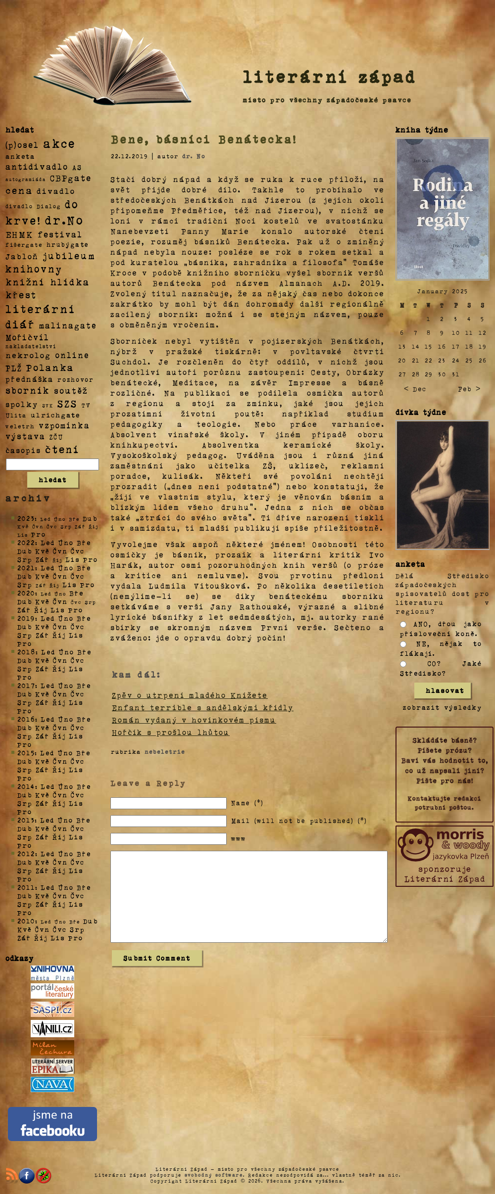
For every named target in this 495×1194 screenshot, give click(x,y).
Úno (66, 542)
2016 (26, 719)
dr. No (193, 156)
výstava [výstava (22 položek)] (25, 436)
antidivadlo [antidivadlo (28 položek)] (36, 166)
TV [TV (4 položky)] (86, 405)
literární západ (330, 76)
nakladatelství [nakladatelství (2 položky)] (31, 346)
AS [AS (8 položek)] (77, 167)
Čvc (78, 551)
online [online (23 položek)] (72, 355)
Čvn (60, 551)
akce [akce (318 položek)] (59, 143)
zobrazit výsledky (442, 707)
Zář (43, 559)
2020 (26, 593)
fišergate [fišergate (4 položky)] (24, 244)
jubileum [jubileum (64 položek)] (69, 255)
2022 (26, 542)
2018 (26, 651)
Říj (41, 609)
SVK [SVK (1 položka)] (47, 405)
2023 (26, 518)
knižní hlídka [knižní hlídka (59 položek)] (47, 282)
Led (48, 542)
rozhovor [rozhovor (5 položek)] (75, 379)
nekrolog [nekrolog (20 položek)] (28, 355)
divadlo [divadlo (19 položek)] (56, 190)
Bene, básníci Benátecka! (204, 139)
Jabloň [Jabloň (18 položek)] (22, 256)
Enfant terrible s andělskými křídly (203, 707)
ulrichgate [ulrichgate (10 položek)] (55, 414)
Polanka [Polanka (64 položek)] (50, 367)
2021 (26, 567)
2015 (26, 752)
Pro (38, 534)
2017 (26, 685)
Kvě (42, 551)
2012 (26, 853)
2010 (26, 921)
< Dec (415, 388)
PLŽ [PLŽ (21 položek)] (13, 368)
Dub (90, 518)
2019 (26, 618)
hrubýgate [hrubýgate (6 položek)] (68, 244)
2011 (26, 887)
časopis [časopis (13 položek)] (23, 450)
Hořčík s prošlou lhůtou (171, 732)
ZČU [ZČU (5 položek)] (56, 437)
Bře (84, 542)
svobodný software (214, 1175)
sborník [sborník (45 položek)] (27, 390)
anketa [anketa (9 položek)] (20, 155)
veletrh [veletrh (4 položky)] (20, 426)
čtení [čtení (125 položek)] (62, 449)
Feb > (469, 388)
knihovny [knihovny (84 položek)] (34, 268)
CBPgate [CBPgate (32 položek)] (71, 177)
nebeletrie (165, 751)
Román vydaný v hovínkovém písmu (194, 720)
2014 (26, 786)
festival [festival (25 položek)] (60, 234)
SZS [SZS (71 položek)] (67, 403)
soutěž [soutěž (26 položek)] (71, 390)
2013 (26, 820)
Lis (72, 559)
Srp (25, 559)
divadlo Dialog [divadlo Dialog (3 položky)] (33, 206)
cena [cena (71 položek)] (19, 190)
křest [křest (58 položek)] (21, 294)
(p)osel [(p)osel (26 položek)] (22, 144)
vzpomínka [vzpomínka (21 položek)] (64, 425)
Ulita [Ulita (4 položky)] (16, 415)
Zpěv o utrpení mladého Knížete (190, 695)
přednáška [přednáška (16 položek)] (29, 379)
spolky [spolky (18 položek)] (21, 404)
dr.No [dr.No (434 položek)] (64, 219)
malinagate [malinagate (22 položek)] (68, 325)
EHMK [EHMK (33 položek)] (19, 233)
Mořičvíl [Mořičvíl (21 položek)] (27, 337)
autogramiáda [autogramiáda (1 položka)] (25, 179)
